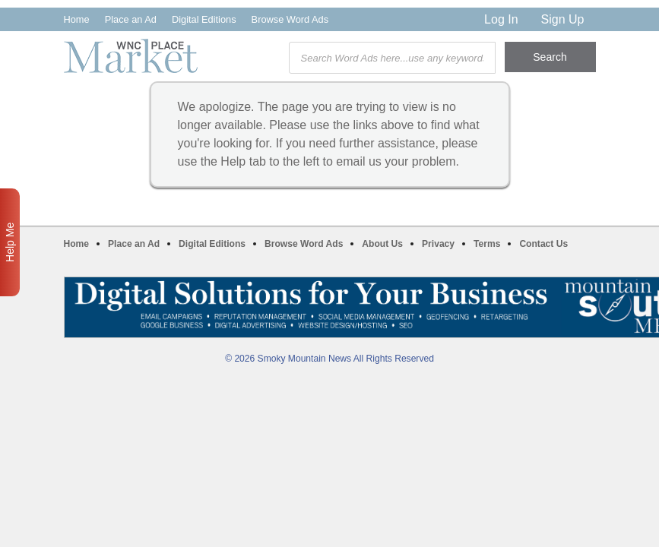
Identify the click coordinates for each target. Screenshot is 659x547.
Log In (501, 19)
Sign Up (563, 19)
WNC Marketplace (131, 56)
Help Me (10, 242)
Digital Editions (204, 19)
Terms (487, 244)
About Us (382, 244)
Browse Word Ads (290, 19)
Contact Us (543, 244)
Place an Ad (131, 19)
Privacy (438, 244)
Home (77, 19)
